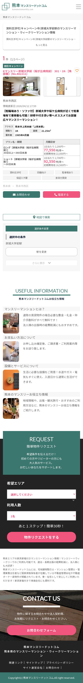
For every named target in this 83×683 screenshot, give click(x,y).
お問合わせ (23, 194)
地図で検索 (43, 217)
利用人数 (14, 504)
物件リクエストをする (41, 537)
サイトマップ (34, 662)
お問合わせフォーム (41, 630)
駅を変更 (41, 252)
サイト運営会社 (33, 667)
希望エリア (15, 483)
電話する (63, 194)
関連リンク (16, 662)
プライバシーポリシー (60, 662)
